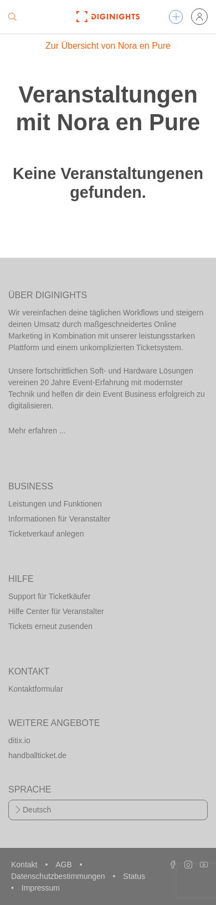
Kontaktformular (35, 688)
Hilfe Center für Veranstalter (56, 611)
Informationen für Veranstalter (59, 518)
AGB (64, 864)
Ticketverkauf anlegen (46, 533)
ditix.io (19, 740)
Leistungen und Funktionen (55, 503)
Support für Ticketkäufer (49, 596)
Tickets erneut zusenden (50, 626)
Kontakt (25, 864)
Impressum (41, 887)
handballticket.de (37, 755)
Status (134, 876)
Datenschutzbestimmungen (59, 876)
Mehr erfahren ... (37, 430)
